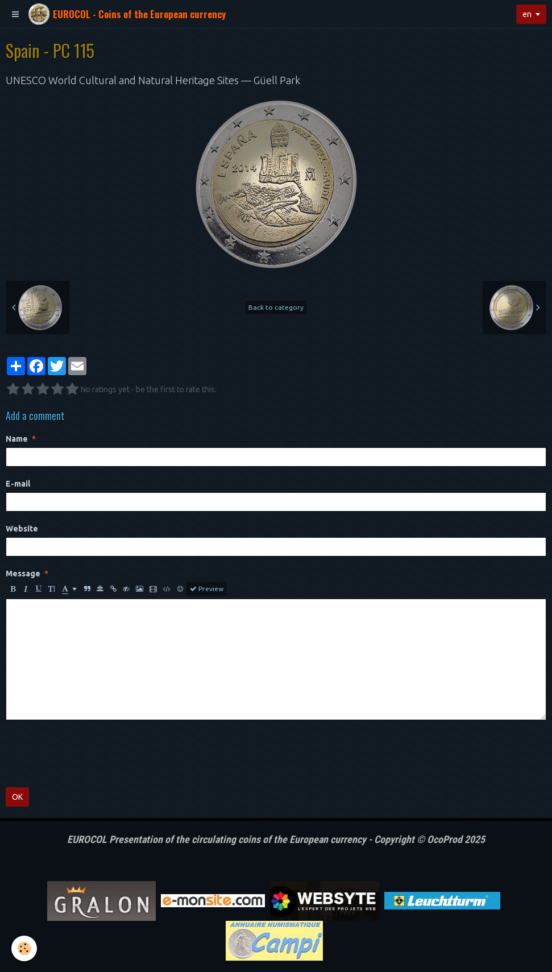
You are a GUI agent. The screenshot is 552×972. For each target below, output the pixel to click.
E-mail (18, 483)
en (527, 14)
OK (17, 796)
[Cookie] (24, 948)
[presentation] (92, 754)
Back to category (276, 307)
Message (23, 573)
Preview (206, 589)
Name (17, 438)
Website (22, 528)
